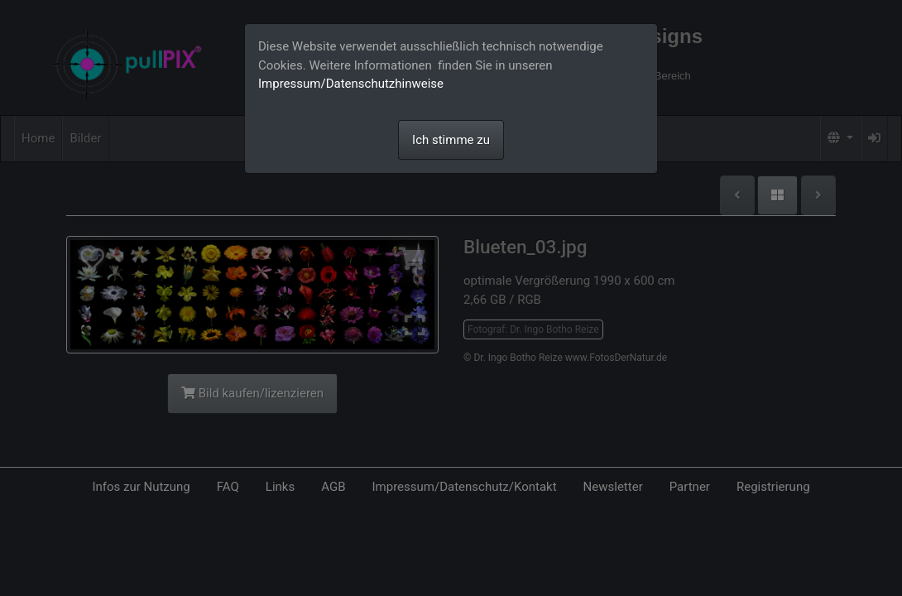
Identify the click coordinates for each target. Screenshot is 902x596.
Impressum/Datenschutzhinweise (351, 83)
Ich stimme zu (451, 139)
